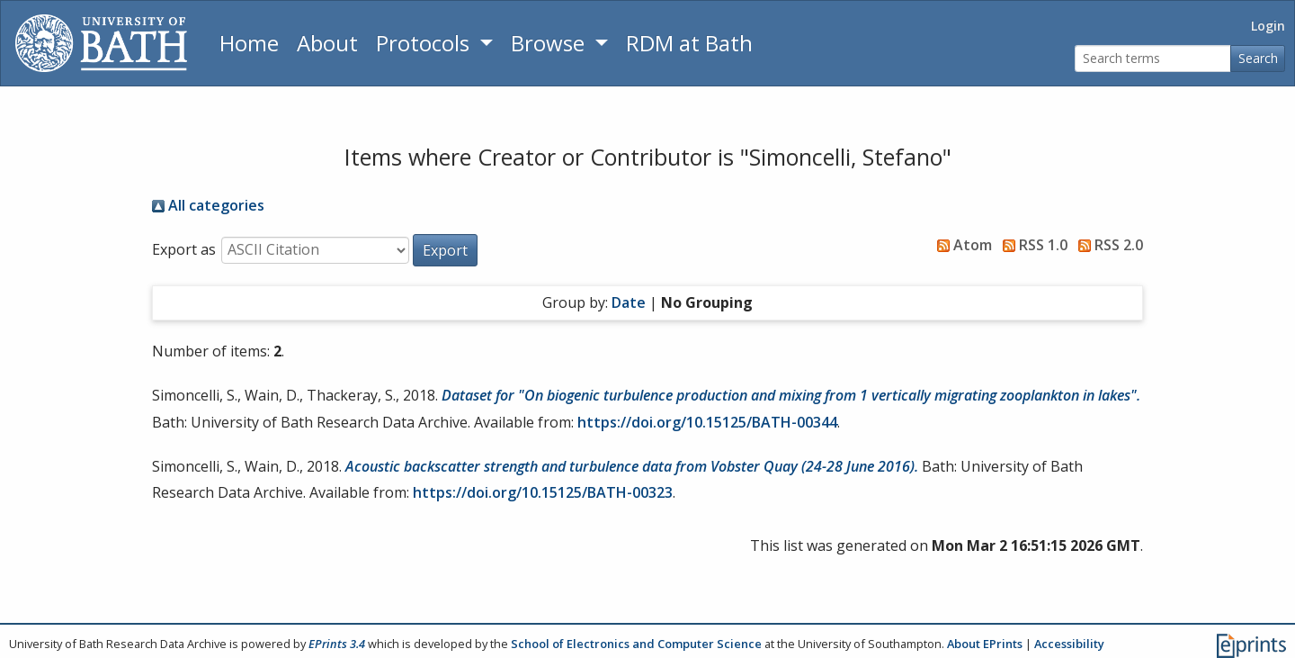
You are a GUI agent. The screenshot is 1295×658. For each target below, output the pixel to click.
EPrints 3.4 (336, 643)
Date (629, 302)
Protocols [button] (425, 43)
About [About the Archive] (327, 43)
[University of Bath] (101, 43)
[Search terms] (1153, 59)
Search (1258, 58)
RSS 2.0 (1107, 245)
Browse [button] (550, 43)
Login (1268, 25)
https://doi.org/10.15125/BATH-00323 (543, 492)
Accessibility (1069, 643)
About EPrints (985, 643)
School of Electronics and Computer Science (636, 643)
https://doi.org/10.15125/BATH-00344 (707, 422)
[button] (445, 250)
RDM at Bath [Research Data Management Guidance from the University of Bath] (689, 43)
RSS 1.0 (1031, 245)
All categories (208, 205)
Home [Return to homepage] (249, 43)
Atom (961, 245)
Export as (184, 249)
